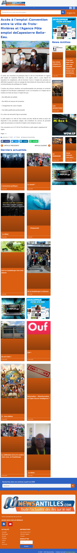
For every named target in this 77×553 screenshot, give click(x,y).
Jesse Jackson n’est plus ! (70, 155)
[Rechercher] (63, 12)
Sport (3, 542)
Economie (4, 544)
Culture (4, 540)
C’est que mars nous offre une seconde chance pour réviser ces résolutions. (70, 66)
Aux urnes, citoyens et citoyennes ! (57, 64)
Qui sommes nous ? (25, 532)
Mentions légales (25, 534)
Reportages (5, 534)
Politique (4, 538)
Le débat (4, 234)
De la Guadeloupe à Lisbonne (38, 291)
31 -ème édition (7, 416)
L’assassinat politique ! (9, 186)
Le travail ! (31, 184)
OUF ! (29, 353)
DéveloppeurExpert (70, 552)
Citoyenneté (33, 228)
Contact (22, 536)
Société (4, 536)
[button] (34, 8)
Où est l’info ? (6, 357)
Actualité (4, 532)
